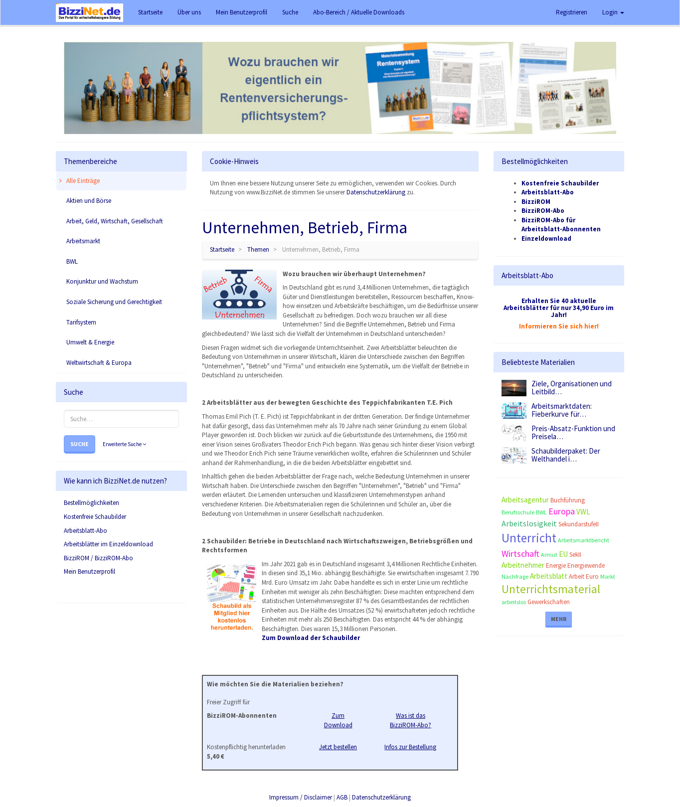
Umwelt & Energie (89, 342)
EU (563, 554)
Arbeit (576, 576)
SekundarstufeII (578, 524)
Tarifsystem (80, 322)
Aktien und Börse (88, 200)
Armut (549, 554)
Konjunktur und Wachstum (101, 281)
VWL (583, 511)
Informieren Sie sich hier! (559, 326)
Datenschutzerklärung (375, 192)
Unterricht (529, 538)
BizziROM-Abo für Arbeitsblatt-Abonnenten (561, 225)
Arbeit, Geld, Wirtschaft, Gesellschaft (114, 221)
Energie (556, 565)
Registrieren (571, 12)
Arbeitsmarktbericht (583, 540)
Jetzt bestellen (338, 747)
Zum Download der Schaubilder (311, 638)
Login (613, 12)
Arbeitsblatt (548, 576)
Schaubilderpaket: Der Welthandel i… (565, 455)
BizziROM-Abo (542, 210)
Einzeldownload (546, 238)
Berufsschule (518, 512)
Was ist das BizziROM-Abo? (410, 720)
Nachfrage (515, 576)
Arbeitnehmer (523, 565)
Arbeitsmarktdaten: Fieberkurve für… (561, 410)
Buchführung (567, 500)
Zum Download (338, 720)
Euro (592, 576)
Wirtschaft (520, 553)
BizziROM (535, 201)
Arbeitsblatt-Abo (85, 530)
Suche (79, 444)
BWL (71, 261)
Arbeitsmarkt (82, 241)
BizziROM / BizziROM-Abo (98, 558)
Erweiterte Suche (124, 444)
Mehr (558, 619)
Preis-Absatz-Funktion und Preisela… (573, 433)
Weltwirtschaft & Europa (98, 362)
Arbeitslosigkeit (529, 523)
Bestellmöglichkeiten (91, 502)
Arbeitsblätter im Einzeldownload (108, 544)
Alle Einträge (78, 180)
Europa (561, 511)
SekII (575, 554)
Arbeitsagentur (525, 499)
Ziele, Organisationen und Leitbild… (571, 388)
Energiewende (586, 565)
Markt (607, 576)
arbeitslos (514, 602)
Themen (258, 249)
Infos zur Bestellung (410, 747)
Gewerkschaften (548, 602)
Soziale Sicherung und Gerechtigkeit (113, 302)
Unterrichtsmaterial (551, 589)
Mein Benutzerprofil (89, 571)
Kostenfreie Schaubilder (95, 516)
